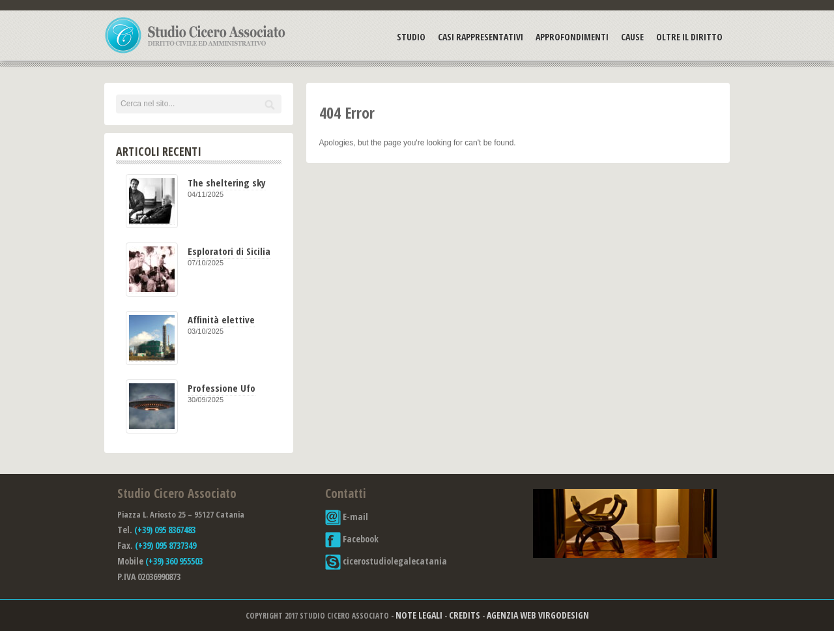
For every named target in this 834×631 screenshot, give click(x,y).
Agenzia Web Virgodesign (538, 615)
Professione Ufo (221, 387)
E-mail (346, 516)
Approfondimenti (572, 37)
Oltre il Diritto (689, 37)
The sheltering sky (227, 182)
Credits (464, 615)
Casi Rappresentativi (480, 37)
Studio (411, 37)
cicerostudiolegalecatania (386, 561)
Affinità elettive (221, 319)
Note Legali (418, 615)
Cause (632, 37)
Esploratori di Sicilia (229, 250)
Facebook (352, 539)
